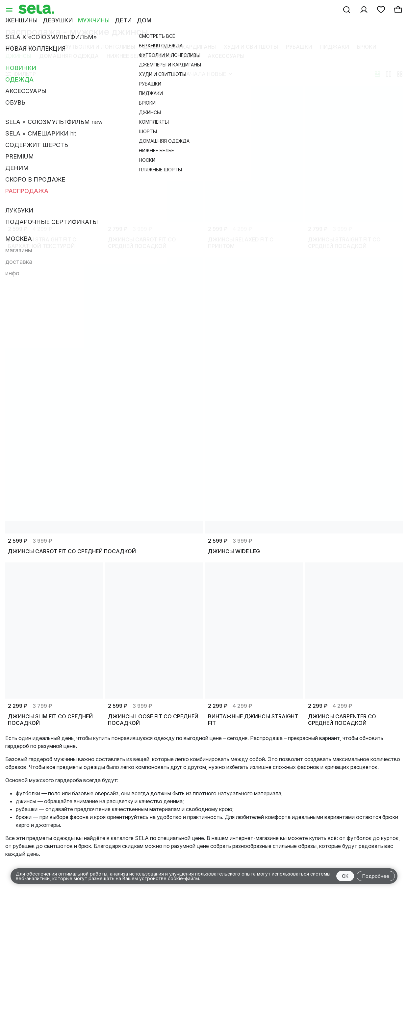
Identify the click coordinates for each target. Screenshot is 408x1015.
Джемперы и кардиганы (179, 46)
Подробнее (375, 876)
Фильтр (21, 74)
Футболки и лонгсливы (99, 46)
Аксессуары (226, 56)
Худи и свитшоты (251, 46)
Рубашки (299, 46)
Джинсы (18, 56)
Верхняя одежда (30, 46)
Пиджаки (334, 46)
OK (345, 876)
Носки (164, 56)
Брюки (366, 46)
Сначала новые (205, 74)
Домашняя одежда (69, 56)
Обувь (191, 56)
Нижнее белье (127, 56)
